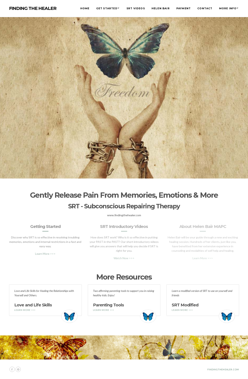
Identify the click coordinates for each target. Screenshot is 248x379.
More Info (228, 8)
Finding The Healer (32, 8)
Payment (183, 8)
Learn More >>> (45, 253)
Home (85, 8)
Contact (204, 8)
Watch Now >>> (124, 258)
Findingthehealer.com (223, 369)
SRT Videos (136, 8)
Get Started (106, 8)
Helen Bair (161, 8)
